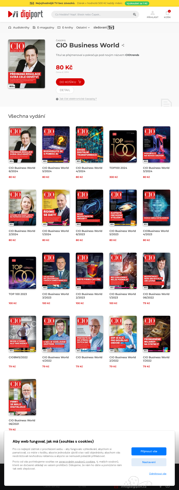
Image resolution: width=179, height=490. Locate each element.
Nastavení (149, 462)
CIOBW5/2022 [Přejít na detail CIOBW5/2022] (18, 357)
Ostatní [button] (83, 27)
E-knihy (65, 27)
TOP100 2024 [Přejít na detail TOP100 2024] (118, 168)
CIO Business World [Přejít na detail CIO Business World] (89, 357)
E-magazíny (43, 27)
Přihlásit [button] (152, 14)
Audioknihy (18, 27)
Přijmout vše (149, 451)
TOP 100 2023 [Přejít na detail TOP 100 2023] (18, 294)
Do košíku (70, 82)
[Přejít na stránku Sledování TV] (89, 3)
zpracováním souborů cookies (77, 461)
